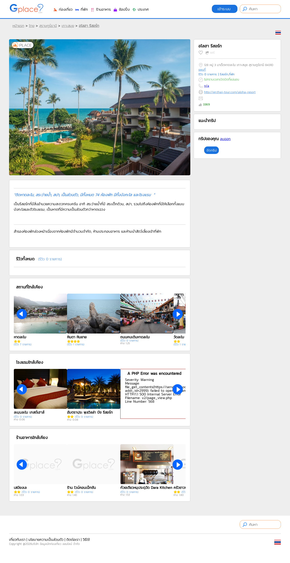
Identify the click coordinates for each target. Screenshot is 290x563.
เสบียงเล (20, 487)
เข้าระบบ (225, 9)
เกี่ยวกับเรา (17, 539)
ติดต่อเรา (73, 539)
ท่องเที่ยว (62, 9)
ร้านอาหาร (100, 9)
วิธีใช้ (86, 539)
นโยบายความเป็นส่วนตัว (45, 539)
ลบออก (225, 138)
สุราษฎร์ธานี (48, 25)
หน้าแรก (18, 25)
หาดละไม (20, 337)
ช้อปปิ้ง (121, 9)
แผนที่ (202, 69)
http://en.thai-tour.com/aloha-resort (230, 92)
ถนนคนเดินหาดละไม (135, 337)
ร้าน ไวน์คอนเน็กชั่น (81, 487)
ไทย (31, 25)
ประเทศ (140, 9)
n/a (206, 85)
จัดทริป (211, 150)
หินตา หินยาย (77, 337)
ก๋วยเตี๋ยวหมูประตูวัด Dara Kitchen (146, 487)
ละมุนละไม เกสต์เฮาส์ (29, 412)
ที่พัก (81, 9)
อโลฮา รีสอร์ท (89, 25)
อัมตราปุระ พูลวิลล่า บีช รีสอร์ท (90, 412)
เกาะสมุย (68, 25)
